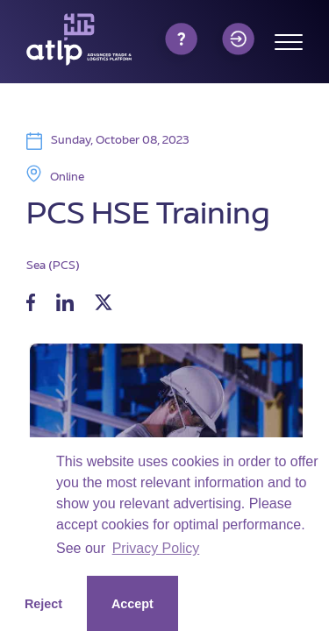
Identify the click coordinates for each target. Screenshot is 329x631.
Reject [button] (43, 604)
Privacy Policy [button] (156, 548)
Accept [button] (132, 604)
